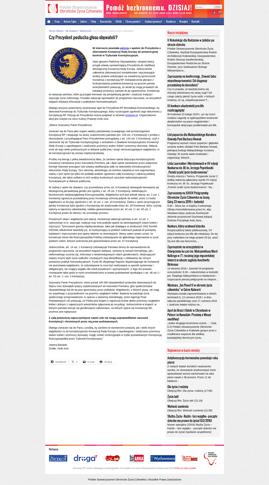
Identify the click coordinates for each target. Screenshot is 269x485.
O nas (57, 21)
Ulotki (118, 21)
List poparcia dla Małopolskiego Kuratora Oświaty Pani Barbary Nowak (191, 136)
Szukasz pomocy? (153, 21)
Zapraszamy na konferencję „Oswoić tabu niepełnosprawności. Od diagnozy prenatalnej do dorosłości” (191, 80)
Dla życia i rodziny (177, 386)
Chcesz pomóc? (133, 21)
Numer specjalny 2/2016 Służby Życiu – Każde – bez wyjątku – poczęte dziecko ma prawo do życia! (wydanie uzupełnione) (191, 428)
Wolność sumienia (178, 406)
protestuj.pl (131, 115)
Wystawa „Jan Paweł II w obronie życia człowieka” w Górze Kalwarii (189, 287)
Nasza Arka (136, 458)
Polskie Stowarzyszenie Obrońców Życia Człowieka (74, 8)
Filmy (93, 21)
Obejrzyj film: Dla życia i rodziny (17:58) (189, 390)
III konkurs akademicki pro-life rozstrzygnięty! (185, 108)
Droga (85, 458)
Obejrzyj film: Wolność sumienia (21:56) (189, 410)
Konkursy (171, 21)
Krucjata (183, 21)
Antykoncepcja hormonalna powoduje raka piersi (192, 360)
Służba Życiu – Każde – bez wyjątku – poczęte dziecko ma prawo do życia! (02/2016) (192, 418)
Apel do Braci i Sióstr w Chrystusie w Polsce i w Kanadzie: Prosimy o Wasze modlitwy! (189, 315)
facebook (215, 13)
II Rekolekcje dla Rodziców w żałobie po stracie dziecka (190, 42)
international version (220, 13)
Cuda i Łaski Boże (189, 458)
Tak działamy (71, 31)
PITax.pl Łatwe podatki (185, 468)
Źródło (58, 458)
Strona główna (49, 21)
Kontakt (195, 21)
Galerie (83, 21)
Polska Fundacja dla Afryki (211, 458)
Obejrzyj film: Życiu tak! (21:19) (185, 400)
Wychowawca (162, 458)
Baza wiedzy (106, 21)
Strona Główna (56, 31)
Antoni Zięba (70, 21)
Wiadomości (85, 31)
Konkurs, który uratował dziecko (186, 226)
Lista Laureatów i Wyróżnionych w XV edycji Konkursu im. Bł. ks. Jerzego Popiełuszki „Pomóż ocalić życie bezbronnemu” (192, 168)
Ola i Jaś (112, 458)
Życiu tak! (173, 396)
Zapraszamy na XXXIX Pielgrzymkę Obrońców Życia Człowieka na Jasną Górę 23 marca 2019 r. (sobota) (188, 197)
